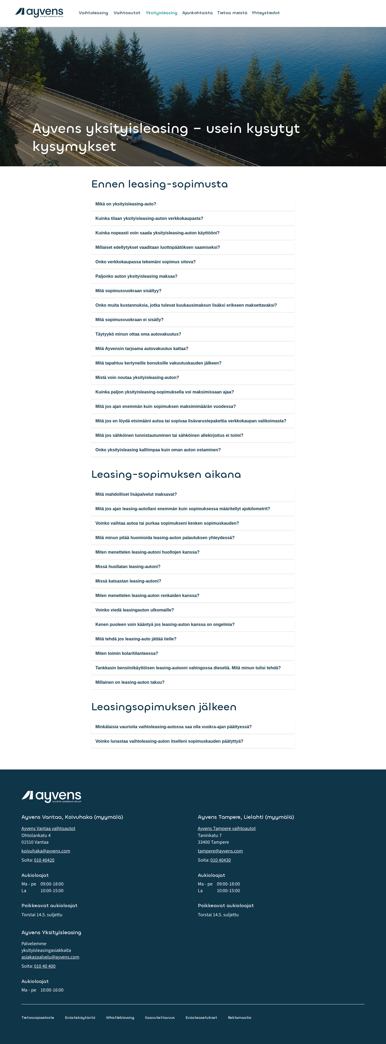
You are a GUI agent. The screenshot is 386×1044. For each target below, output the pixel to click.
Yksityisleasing (161, 13)
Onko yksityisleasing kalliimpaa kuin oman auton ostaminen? (158, 450)
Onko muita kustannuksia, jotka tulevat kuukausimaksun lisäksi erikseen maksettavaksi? (186, 305)
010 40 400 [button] (44, 966)
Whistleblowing (120, 1017)
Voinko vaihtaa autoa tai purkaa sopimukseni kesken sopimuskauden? (167, 523)
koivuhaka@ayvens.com (45, 851)
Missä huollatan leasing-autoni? (128, 566)
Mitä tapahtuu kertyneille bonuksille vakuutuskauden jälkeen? (158, 363)
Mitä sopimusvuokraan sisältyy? (128, 290)
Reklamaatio (239, 1017)
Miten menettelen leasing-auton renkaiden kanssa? (147, 595)
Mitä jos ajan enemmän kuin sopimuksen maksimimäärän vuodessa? (165, 406)
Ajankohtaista (197, 13)
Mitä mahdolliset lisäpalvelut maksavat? (136, 494)
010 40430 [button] (220, 860)
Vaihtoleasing (93, 13)
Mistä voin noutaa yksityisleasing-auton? (137, 377)
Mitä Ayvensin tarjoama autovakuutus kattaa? (141, 348)
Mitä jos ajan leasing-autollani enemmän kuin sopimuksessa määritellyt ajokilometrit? (182, 508)
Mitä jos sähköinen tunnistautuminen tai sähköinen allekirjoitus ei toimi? (169, 435)
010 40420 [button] (44, 860)
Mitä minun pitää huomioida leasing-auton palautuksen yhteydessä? (165, 537)
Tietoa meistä (232, 13)
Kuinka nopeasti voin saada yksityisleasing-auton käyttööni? (157, 233)
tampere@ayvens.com (220, 851)
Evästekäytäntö (80, 1017)
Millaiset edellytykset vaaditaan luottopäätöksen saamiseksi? (157, 247)
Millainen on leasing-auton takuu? (130, 682)
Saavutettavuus (160, 1017)
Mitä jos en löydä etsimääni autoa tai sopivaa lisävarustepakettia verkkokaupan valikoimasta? (190, 421)
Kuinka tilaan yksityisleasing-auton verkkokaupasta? (149, 218)
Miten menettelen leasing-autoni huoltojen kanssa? (147, 552)
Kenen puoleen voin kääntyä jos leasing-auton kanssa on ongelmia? (165, 624)
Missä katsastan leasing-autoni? (128, 581)
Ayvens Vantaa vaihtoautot (48, 828)
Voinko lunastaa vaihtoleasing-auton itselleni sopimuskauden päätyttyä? (169, 741)
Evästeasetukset (201, 1017)
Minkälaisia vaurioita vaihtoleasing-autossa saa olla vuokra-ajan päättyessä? (173, 726)
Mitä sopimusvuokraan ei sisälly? (129, 319)
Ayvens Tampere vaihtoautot (227, 828)
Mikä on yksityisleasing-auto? (125, 204)
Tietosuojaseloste (37, 1017)
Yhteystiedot (266, 13)
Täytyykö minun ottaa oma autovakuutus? (138, 334)
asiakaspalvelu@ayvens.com (50, 957)
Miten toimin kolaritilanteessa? (126, 653)
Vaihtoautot (127, 13)
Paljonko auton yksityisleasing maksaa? (136, 276)
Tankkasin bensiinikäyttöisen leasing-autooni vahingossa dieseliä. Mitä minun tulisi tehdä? (188, 668)
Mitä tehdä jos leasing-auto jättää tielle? (135, 639)
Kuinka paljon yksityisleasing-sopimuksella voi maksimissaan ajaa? (164, 392)
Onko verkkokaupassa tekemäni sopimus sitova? (145, 262)
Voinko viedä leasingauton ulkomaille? (134, 610)
